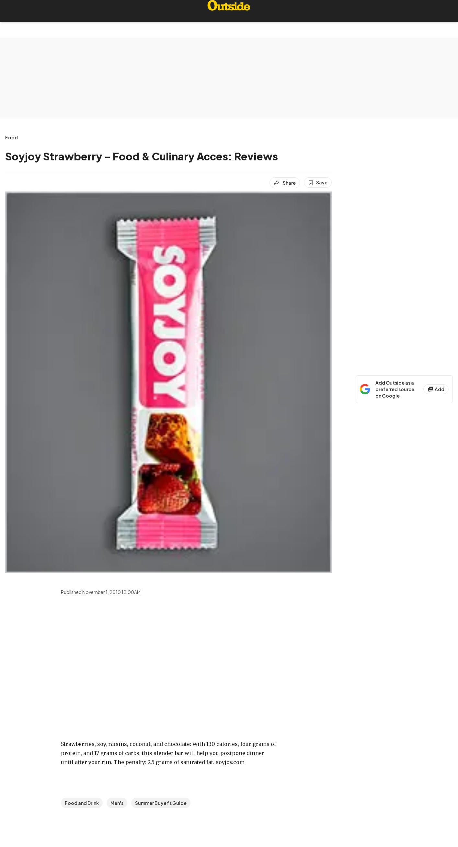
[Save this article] (318, 182)
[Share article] (284, 182)
